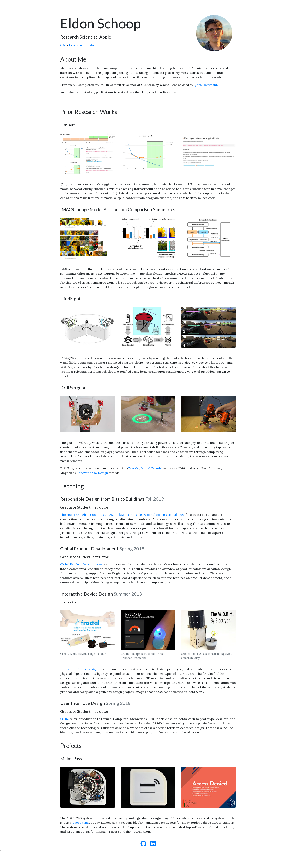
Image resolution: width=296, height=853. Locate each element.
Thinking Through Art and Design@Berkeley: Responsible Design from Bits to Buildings (122, 514)
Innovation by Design (92, 473)
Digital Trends (151, 468)
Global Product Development (81, 564)
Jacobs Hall (81, 822)
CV (63, 45)
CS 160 (65, 719)
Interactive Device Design (79, 669)
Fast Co (133, 468)
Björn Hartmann (206, 85)
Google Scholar (82, 45)
